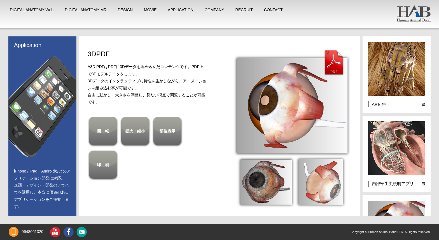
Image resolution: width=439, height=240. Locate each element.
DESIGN (125, 10)
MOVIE (150, 10)
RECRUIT (244, 10)
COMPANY (214, 10)
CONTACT (273, 10)
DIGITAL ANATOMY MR (85, 10)
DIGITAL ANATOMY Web (31, 10)
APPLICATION (180, 10)
